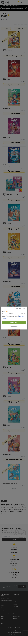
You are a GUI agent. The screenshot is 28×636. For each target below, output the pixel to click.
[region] (14, 318)
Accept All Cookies (14, 322)
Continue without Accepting (21, 308)
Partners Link (5, 318)
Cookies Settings (14, 326)
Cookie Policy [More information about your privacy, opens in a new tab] (21, 316)
